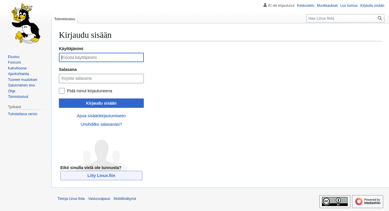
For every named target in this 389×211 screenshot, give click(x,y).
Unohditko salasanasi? (101, 124)
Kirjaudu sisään (101, 103)
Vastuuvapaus (99, 199)
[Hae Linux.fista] (345, 18)
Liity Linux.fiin (101, 175)
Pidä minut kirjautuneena (89, 91)
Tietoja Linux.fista (71, 199)
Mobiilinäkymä (125, 199)
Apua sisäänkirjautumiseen (101, 115)
